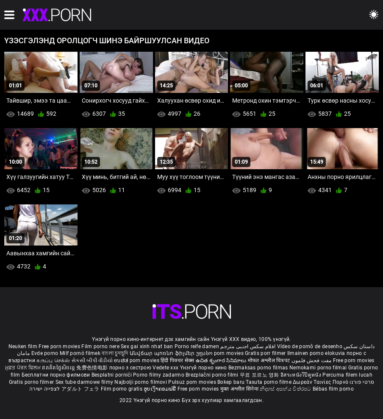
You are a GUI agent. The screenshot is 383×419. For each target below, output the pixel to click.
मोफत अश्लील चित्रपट (269, 360)
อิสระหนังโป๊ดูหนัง (301, 375)
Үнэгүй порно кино (204, 368)
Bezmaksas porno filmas (258, 368)
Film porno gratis (122, 389)
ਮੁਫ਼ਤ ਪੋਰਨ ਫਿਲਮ (23, 368)
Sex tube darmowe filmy (85, 382)
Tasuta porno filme (269, 382)
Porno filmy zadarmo (159, 375)
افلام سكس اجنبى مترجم (247, 346)
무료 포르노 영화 (260, 375)
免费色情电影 (92, 368)
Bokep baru (230, 382)
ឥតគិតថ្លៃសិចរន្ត (59, 368)
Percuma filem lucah (347, 375)
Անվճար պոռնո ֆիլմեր (163, 353)
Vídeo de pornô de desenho (310, 346)
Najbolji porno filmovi (140, 382)
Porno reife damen (197, 346)
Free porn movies (60, 346)
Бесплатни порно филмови (57, 375)
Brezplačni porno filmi (213, 375)
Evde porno (44, 353)
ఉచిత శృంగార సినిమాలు (222, 360)
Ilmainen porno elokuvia (317, 353)
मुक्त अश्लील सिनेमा (240, 389)
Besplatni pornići (112, 375)
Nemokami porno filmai (318, 368)
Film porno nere (100, 346)
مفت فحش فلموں (312, 360)
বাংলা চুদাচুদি (115, 353)
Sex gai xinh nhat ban (147, 346)
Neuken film (22, 346)
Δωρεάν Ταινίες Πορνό (321, 382)
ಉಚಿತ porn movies (137, 360)
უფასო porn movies (220, 353)
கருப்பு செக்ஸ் (53, 360)
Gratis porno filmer (32, 382)
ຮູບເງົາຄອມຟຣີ (160, 389)
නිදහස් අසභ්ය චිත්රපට (286, 389)
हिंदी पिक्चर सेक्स (177, 360)
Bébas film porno (333, 389)
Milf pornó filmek (80, 353)
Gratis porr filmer (266, 353)
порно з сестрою (130, 368)
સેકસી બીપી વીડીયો (92, 360)
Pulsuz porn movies (192, 382)
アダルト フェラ (80, 389)
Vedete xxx (165, 368)
